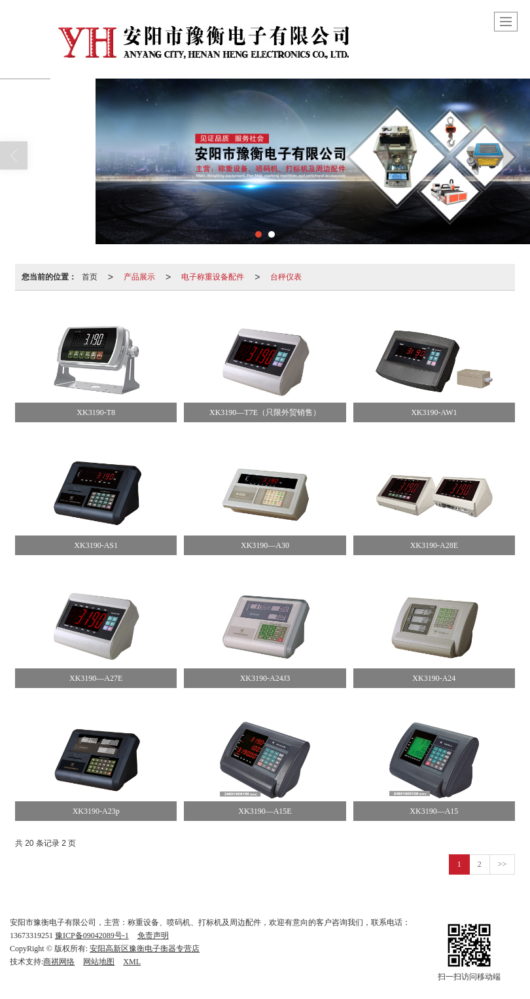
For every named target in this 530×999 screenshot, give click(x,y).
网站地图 (99, 961)
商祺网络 (59, 961)
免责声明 (153, 935)
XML (132, 961)
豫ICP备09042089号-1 (92, 935)
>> (502, 864)
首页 (89, 277)
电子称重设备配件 (212, 277)
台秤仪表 (286, 277)
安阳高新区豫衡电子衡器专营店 (145, 948)
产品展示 (139, 277)
